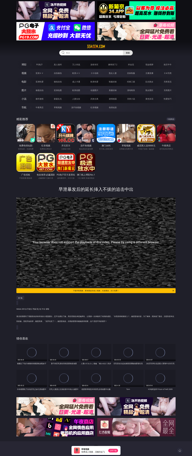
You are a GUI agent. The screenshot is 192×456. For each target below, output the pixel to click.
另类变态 (168, 81)
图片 (24, 90)
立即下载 (113, 450)
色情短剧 (113, 107)
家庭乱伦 (58, 98)
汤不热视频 (76, 107)
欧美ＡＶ (76, 73)
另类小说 (131, 98)
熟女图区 (149, 90)
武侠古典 (94, 98)
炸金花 (131, 64)
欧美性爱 (94, 81)
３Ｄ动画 (94, 73)
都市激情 (39, 98)
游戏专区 (94, 64)
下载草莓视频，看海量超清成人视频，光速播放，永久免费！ (123, 290)
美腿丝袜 (113, 90)
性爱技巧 (168, 98)
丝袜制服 (131, 73)
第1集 (20, 298)
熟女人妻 (113, 73)
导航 (24, 107)
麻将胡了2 (112, 64)
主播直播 (149, 73)
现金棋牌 (149, 64)
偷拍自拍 (58, 81)
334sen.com (96, 46)
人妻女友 (76, 98)
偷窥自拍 (39, 90)
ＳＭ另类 (168, 73)
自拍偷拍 (58, 73)
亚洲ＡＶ (39, 73)
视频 (24, 73)
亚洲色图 (58, 90)
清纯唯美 (131, 90)
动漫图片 (94, 90)
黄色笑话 (149, 98)
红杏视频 (94, 107)
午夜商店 (39, 107)
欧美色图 (76, 90)
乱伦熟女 (149, 81)
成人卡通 (76, 81)
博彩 (24, 64)
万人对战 (76, 64)
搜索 (128, 52)
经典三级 (131, 81)
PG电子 (39, 64)
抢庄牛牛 (168, 64)
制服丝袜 (113, 81)
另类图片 (168, 90)
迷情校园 (113, 98)
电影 (24, 81)
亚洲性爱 (39, 81)
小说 (24, 98)
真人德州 (58, 64)
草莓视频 (58, 107)
